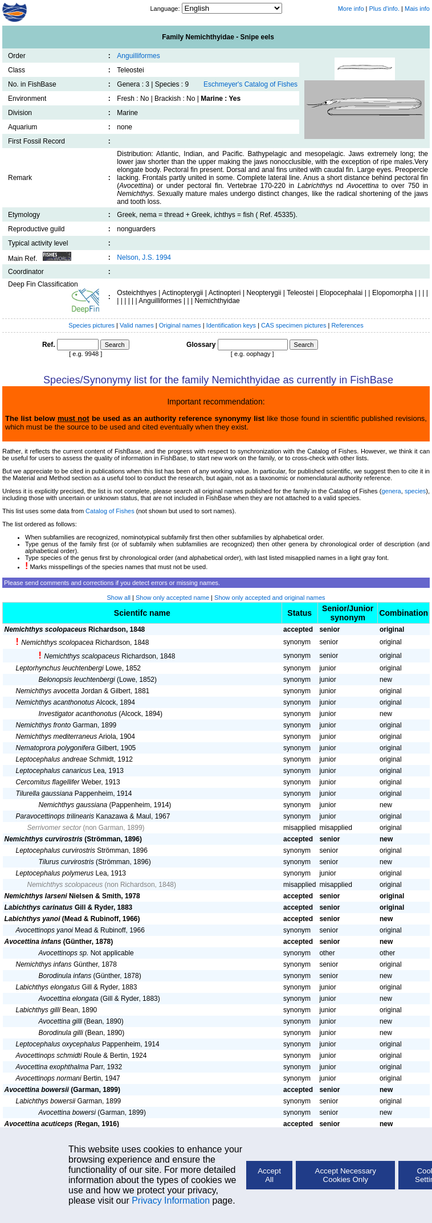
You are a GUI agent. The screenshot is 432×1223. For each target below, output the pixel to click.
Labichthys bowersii (46, 1101)
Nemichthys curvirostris (44, 839)
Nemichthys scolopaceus (46, 629)
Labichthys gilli (38, 1010)
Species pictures (91, 325)
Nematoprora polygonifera (55, 748)
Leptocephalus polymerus (55, 873)
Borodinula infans (65, 976)
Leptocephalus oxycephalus (58, 1044)
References (347, 325)
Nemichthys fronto (43, 725)
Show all (119, 597)
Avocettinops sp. (64, 953)
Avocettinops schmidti (49, 1056)
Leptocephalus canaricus (54, 771)
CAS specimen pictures (294, 325)
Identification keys (231, 325)
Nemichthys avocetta (47, 691)
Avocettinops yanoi (45, 930)
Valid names (137, 325)
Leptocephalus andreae (51, 759)
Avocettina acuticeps (39, 1124)
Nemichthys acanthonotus (55, 702)
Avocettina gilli (61, 1021)
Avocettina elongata (69, 999)
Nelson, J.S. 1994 (144, 257)
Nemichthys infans (44, 964)
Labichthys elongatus (48, 987)
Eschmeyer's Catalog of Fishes (250, 84)
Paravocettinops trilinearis (55, 816)
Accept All (269, 1175)
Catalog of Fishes (110, 511)
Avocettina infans (33, 942)
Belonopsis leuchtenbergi (77, 680)
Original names (181, 325)
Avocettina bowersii (37, 1090)
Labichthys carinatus (39, 907)
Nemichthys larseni (36, 896)
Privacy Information (171, 1200)
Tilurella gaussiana (44, 793)
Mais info (417, 8)
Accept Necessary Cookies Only (345, 1175)
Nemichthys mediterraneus (56, 737)
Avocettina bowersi (67, 1112)
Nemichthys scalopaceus (82, 656)
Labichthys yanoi (32, 919)
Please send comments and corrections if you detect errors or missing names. (112, 582)
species (415, 491)
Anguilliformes (138, 56)
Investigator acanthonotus (78, 714)
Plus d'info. (384, 8)
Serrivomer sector (54, 828)
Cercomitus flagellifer (48, 782)
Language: (165, 8)
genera (391, 491)
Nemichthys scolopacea (57, 643)
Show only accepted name (172, 597)
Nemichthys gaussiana (73, 805)
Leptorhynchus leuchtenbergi (60, 668)
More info (351, 8)
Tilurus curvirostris (66, 862)
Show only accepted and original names (269, 597)
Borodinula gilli (61, 1033)
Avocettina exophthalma (52, 1067)
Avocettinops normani (48, 1078)
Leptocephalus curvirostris (55, 850)
